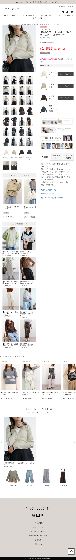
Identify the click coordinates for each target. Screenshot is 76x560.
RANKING (46, 16)
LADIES (16, 24)
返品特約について (47, 193)
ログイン (70, 6)
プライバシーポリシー (38, 531)
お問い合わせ (38, 544)
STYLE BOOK (66, 16)
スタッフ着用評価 (68, 157)
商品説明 (45, 157)
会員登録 (62, 6)
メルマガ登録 (38, 523)
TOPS (23, 24)
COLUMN (38, 18)
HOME (9, 24)
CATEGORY (28, 16)
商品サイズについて (48, 190)
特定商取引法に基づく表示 (38, 536)
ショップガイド (38, 527)
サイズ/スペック (56, 157)
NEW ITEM (9, 16)
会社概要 (38, 540)
